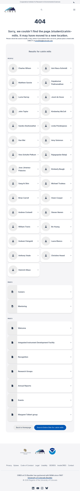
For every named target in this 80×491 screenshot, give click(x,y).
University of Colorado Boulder (40, 478)
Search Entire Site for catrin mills (50, 427)
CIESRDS (52, 465)
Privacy (9, 465)
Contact (71, 465)
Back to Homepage (23, 427)
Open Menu (74, 9)
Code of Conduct (27, 465)
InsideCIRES (61, 465)
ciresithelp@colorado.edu (44, 41)
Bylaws (16, 465)
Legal (37, 465)
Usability (44, 465)
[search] (41, 9)
